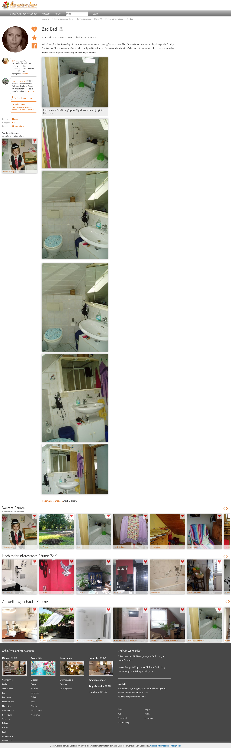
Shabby (34, 706)
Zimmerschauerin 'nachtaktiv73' (89, 19)
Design (33, 684)
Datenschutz (123, 718)
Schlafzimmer (7, 688)
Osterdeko (64, 684)
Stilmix (34, 697)
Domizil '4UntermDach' (114, 19)
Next (36, 133)
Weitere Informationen (159, 746)
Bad (13, 122)
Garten (5, 727)
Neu (104, 658)
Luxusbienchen (18, 81)
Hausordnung (123, 722)
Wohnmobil (7, 740)
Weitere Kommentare (21, 98)
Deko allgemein (66, 688)
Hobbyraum (7, 714)
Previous (34, 133)
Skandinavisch (36, 710)
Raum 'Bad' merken (34, 38)
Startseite (45, 19)
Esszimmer (6, 697)
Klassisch (34, 688)
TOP (11, 658)
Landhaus (35, 693)
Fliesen (15, 118)
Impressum (148, 718)
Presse (147, 713)
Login (95, 13)
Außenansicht (7, 736)
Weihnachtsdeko (66, 679)
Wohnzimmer (7, 679)
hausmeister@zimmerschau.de (131, 696)
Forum (58, 13)
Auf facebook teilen (34, 46)
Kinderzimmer (8, 701)
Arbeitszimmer (8, 710)
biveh (14, 60)
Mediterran (35, 714)
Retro (33, 701)
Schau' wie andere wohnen (23, 13)
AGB (119, 713)
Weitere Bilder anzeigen (52, 500)
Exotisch (34, 679)
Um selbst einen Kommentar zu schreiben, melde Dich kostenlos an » (23, 107)
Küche (4, 684)
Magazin (46, 13)
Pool (4, 732)
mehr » (25, 73)
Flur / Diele (6, 706)
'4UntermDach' (18, 126)
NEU (15, 658)
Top (100, 658)
